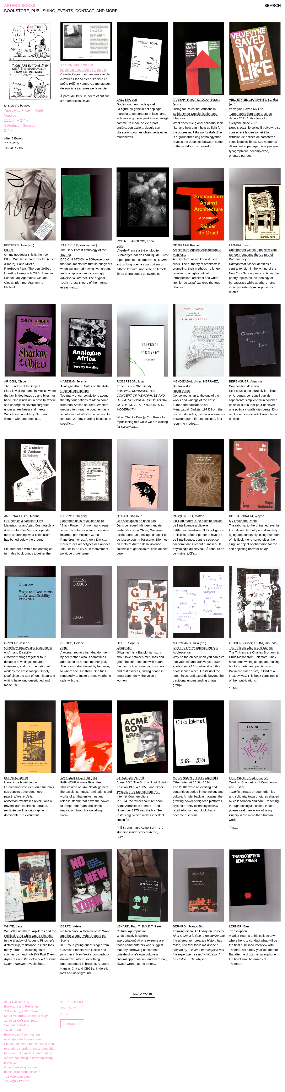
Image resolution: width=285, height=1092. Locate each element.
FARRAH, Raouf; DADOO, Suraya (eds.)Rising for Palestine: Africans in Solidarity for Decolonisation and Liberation (196, 109)
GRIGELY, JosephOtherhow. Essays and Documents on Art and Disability (28, 647)
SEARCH (272, 5)
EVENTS (65, 11)
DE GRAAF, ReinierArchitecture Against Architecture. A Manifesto (197, 249)
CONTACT (84, 11)
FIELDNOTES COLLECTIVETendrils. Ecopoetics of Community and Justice (253, 782)
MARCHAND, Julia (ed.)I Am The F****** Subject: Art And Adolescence (195, 647)
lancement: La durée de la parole (83, 69)
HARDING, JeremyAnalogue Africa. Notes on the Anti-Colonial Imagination (84, 386)
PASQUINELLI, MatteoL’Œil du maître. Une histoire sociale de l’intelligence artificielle (197, 520)
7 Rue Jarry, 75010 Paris (21, 1011)
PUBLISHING (43, 11)
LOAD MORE (142, 993)
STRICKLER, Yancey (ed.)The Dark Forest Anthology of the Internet (83, 249)
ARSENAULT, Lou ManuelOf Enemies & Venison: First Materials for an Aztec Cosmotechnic (29, 520)
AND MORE (107, 11)
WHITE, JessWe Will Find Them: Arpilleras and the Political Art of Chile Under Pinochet (30, 931)
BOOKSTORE (16, 11)
